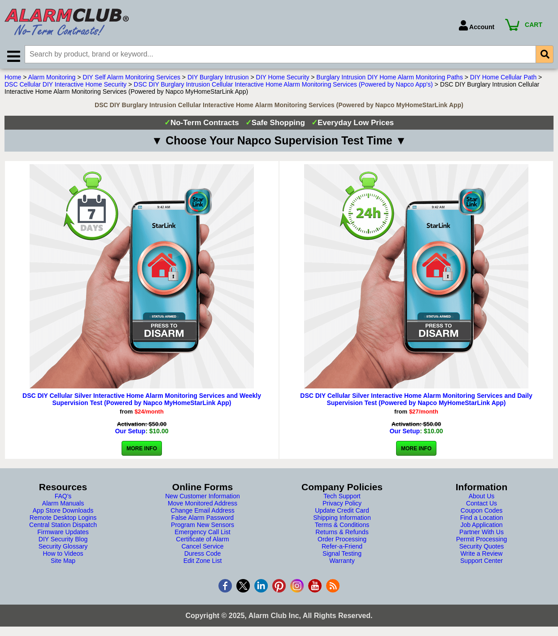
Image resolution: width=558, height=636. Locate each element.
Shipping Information (342, 518)
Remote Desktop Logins (63, 518)
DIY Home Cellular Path (503, 77)
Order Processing (342, 539)
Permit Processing (481, 539)
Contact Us (481, 503)
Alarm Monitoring (52, 77)
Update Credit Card (342, 510)
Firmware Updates (62, 532)
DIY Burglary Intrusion (218, 77)
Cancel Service (202, 546)
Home (12, 77)
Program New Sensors (202, 525)
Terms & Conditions (342, 525)
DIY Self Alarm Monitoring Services (131, 77)
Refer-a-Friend (342, 546)
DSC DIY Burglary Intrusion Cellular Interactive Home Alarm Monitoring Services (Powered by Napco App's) (283, 84)
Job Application (481, 525)
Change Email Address (202, 510)
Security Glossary (63, 546)
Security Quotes (481, 546)
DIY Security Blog (63, 539)
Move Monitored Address (202, 503)
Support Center (481, 561)
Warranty (341, 561)
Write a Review (482, 554)
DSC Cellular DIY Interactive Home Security (65, 84)
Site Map (63, 561)
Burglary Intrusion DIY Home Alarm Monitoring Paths (389, 77)
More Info (141, 449)
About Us (482, 496)
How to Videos (63, 554)
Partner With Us (481, 532)
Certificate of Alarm (202, 539)
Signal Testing (342, 554)
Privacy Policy (342, 503)
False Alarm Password (202, 518)
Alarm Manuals (63, 503)
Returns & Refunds (341, 532)
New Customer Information (202, 496)
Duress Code (202, 554)
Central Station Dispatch (63, 525)
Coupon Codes (481, 510)
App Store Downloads (63, 510)
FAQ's (63, 496)
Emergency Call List (202, 532)
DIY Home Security (283, 77)
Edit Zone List (202, 561)
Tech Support (342, 496)
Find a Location (481, 518)
